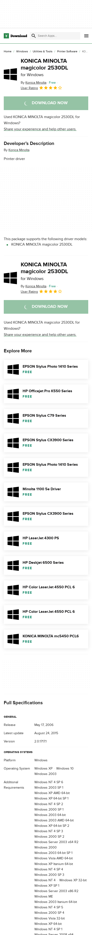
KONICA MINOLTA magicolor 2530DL (44, 68)
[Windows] (22, 51)
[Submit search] (33, 36)
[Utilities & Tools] (42, 51)
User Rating (41, 87)
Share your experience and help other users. (40, 129)
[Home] (8, 51)
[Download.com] (15, 35)
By (33, 83)
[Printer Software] (67, 51)
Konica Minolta (18, 150)
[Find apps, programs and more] (55, 36)
